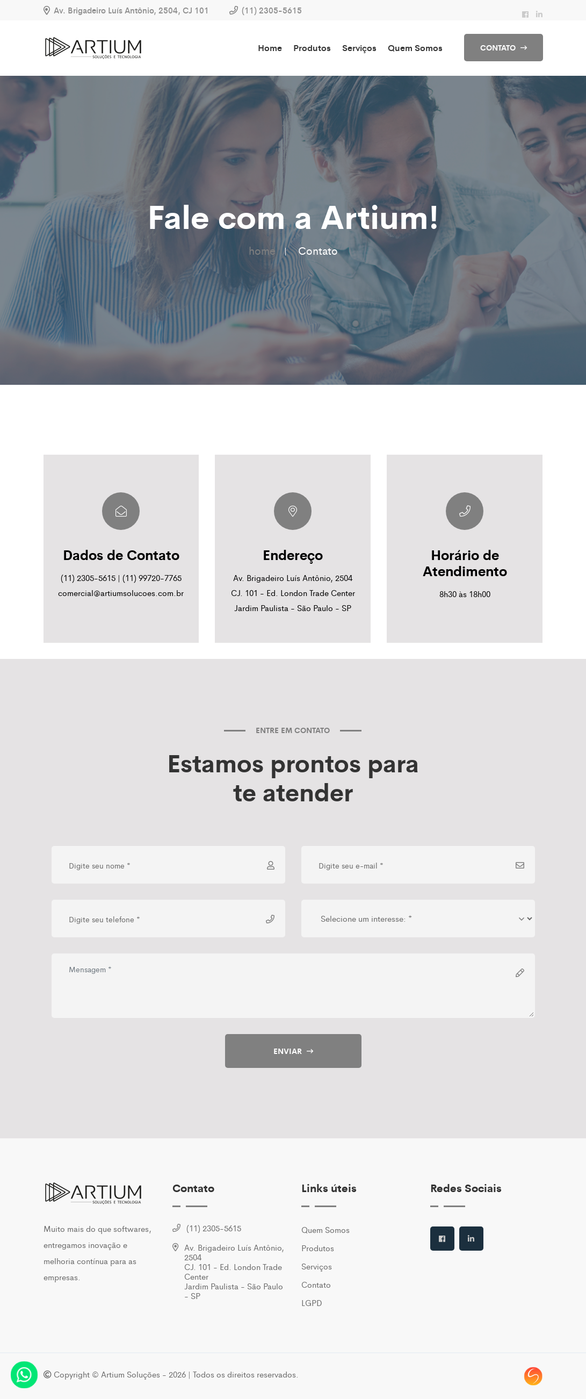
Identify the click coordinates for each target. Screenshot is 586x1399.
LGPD (311, 1302)
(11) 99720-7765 (152, 577)
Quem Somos (415, 47)
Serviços (359, 47)
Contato (316, 1284)
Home (270, 47)
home (262, 250)
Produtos (312, 47)
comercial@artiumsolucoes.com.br (121, 592)
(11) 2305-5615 (272, 10)
